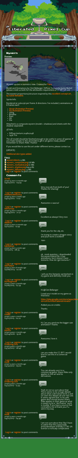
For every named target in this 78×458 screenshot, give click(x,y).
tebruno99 (9, 209)
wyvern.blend (13, 160)
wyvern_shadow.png (16, 167)
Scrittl (7, 179)
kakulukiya (9, 246)
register (17, 172)
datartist (8, 223)
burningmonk (10, 282)
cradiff (7, 315)
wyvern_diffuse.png (16, 170)
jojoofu (7, 330)
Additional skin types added (18, 154)
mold (6, 362)
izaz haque (9, 266)
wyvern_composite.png (17, 163)
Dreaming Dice (11, 344)
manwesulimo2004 (13, 195)
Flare (49, 85)
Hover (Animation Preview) (21, 109)
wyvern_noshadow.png (17, 165)
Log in (8, 172)
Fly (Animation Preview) (20, 111)
